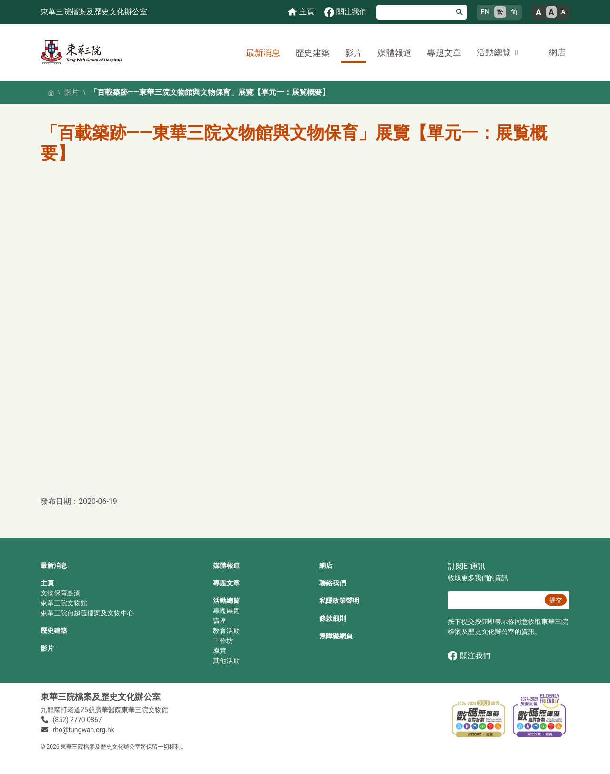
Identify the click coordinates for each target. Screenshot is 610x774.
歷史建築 (312, 53)
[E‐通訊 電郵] (495, 600)
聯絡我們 (332, 583)
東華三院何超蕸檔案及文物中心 (87, 613)
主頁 (47, 583)
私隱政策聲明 (339, 600)
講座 (219, 620)
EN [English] (485, 12)
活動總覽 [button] (494, 52)
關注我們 (469, 656)
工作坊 (223, 640)
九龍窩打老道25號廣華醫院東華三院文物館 (104, 710)
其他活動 (226, 660)
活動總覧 (226, 600)
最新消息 (263, 53)
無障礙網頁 (336, 636)
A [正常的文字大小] (551, 12)
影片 (353, 53)
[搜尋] (414, 12)
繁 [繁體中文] (500, 12)
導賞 (219, 650)
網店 (557, 52)
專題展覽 (226, 610)
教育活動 (226, 630)
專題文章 (444, 53)
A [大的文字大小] (538, 12)
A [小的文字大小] (563, 12)
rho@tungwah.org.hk (83, 730)
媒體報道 (394, 53)
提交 (555, 600)
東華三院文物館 (64, 603)
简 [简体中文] (514, 12)
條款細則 (332, 618)
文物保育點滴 (61, 593)
